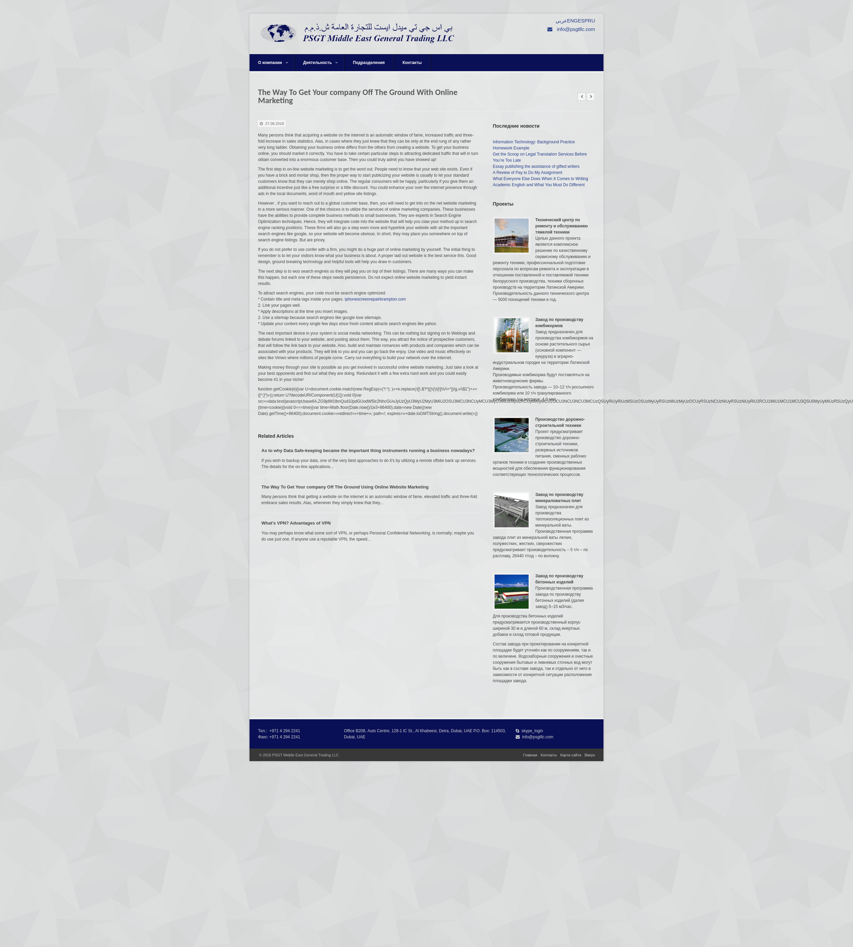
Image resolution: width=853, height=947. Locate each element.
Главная (530, 755)
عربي (561, 20)
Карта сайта (570, 755)
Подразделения (369, 62)
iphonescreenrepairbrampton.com (375, 299)
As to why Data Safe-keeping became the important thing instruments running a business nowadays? (368, 450)
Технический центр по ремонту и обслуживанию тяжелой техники (561, 226)
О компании (273, 62)
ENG (572, 20)
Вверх (589, 755)
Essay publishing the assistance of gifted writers (536, 166)
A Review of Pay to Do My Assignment (527, 172)
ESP (583, 20)
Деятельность (320, 62)
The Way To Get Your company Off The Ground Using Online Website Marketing (345, 486)
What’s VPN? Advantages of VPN (296, 523)
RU (591, 20)
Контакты (412, 62)
